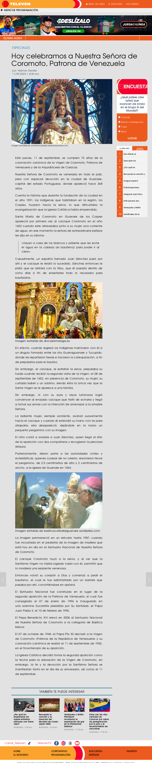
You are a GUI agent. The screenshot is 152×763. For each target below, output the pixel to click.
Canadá (124, 117)
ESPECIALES (21, 47)
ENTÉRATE (94, 754)
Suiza (122, 131)
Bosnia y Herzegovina (130, 122)
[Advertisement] (132, 268)
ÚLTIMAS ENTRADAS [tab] (140, 149)
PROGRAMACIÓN (60, 754)
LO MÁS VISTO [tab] (124, 148)
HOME (17, 751)
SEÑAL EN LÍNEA (95, 4)
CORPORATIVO (59, 751)
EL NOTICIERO (115, 4)
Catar (122, 126)
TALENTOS (131, 751)
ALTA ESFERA (132, 4)
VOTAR (132, 138)
